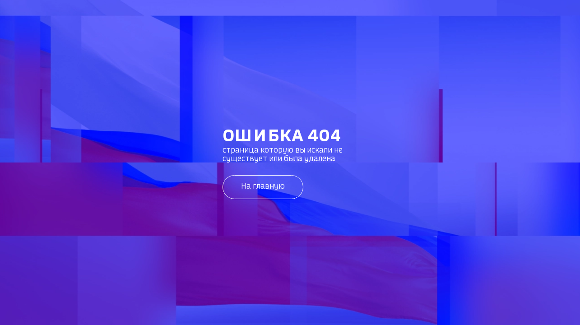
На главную (263, 186)
